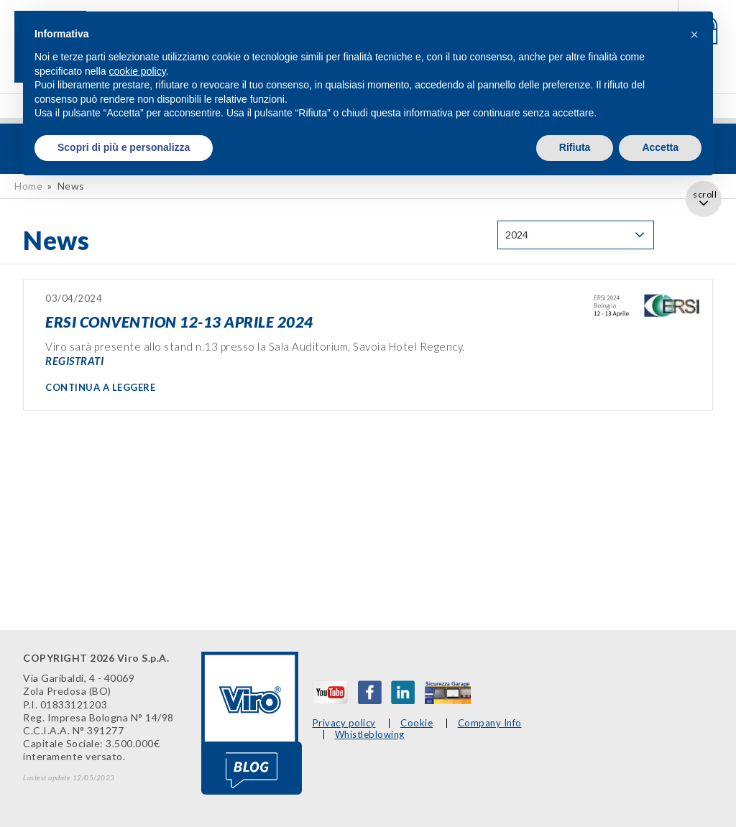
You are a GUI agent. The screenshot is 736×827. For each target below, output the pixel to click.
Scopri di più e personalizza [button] (124, 147)
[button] (694, 34)
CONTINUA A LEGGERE (100, 387)
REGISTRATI (74, 360)
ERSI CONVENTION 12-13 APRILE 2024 (179, 322)
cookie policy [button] (137, 71)
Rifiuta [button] (575, 147)
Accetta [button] (660, 147)
